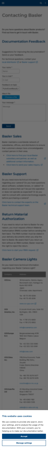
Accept (24, 436)
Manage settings (24, 443)
